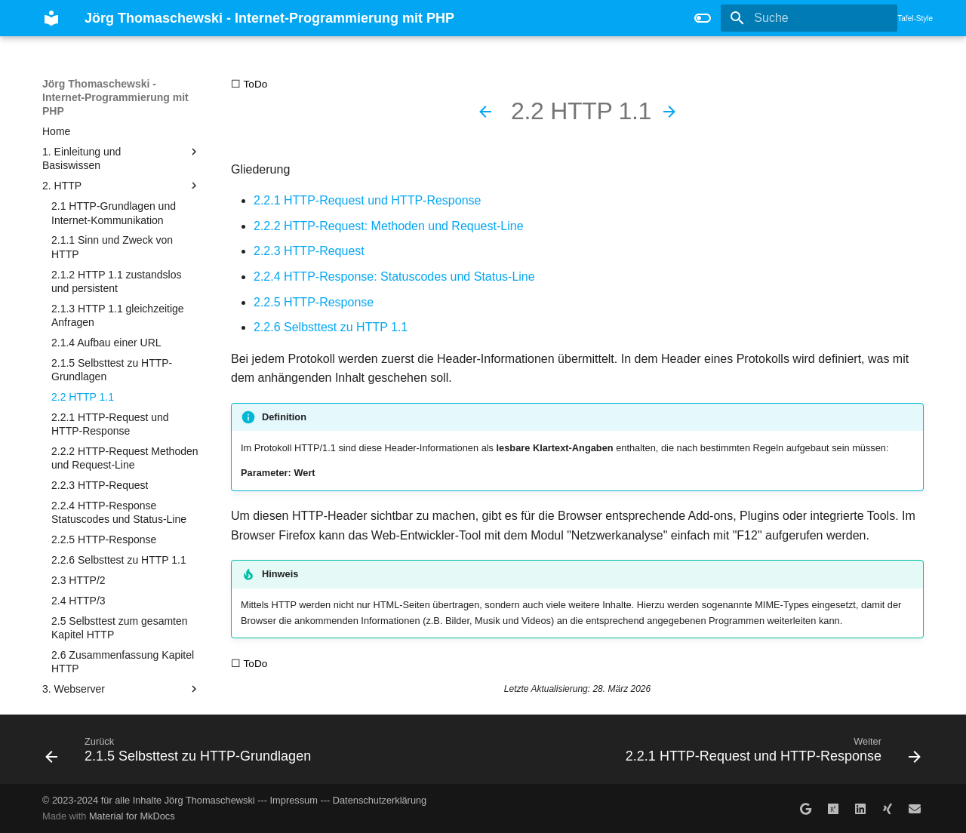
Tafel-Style (915, 18)
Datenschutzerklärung (379, 800)
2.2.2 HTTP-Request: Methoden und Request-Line (389, 226)
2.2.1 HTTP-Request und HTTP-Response (367, 200)
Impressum (294, 800)
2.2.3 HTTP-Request (309, 250)
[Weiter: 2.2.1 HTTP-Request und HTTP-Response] (669, 112)
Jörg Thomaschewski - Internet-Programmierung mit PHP (115, 97)
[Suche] (809, 18)
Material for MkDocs (132, 816)
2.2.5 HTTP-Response (314, 302)
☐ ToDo (249, 84)
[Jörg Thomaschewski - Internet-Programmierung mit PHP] (51, 18)
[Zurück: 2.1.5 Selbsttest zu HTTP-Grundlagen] (485, 112)
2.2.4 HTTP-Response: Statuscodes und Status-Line (394, 276)
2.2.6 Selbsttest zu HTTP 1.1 (331, 327)
